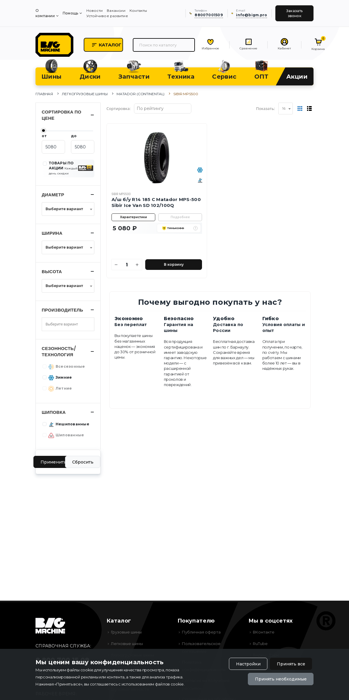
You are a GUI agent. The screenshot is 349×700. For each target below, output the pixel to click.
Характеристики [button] (133, 217)
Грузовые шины (126, 632)
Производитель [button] (62, 310)
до (74, 136)
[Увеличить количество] (137, 264)
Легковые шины (127, 643)
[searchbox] (66, 324)
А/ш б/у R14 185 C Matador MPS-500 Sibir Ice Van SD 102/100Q (156, 202)
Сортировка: (118, 108)
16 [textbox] (283, 108)
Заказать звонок (294, 13)
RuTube (260, 643)
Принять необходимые (281, 679)
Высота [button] (52, 271)
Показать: (265, 108)
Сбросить (82, 462)
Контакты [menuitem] (138, 10)
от (44, 136)
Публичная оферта (201, 632)
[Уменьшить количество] (116, 264)
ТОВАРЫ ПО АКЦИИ (63, 168)
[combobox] (285, 108)
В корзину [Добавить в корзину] (174, 264)
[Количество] (127, 264)
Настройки (248, 664)
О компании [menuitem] (45, 13)
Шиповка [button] (54, 412)
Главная (44, 94)
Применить (54, 462)
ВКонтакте (263, 632)
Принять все (291, 664)
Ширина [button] (52, 233)
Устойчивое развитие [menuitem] (107, 16)
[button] (195, 228)
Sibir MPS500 (121, 194)
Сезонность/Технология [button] (59, 351)
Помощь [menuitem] (70, 13)
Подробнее (180, 217)
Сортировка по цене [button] (61, 115)
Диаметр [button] (53, 195)
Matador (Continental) (140, 94)
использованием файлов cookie (153, 684)
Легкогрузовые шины (85, 94)
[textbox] (66, 208)
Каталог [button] (106, 45)
